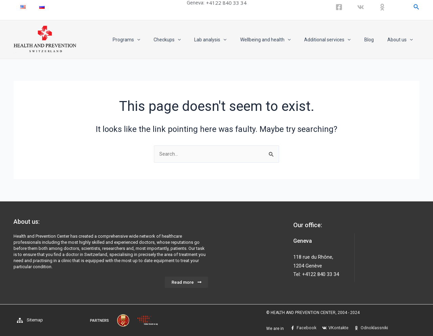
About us (402, 39)
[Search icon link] (416, 7)
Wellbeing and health (279, 39)
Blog (375, 39)
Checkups (189, 39)
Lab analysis (228, 39)
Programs (152, 39)
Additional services (337, 39)
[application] (163, 39)
